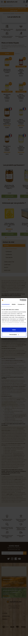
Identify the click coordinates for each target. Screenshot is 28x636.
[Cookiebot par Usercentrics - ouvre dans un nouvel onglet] (20, 300)
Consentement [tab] (6, 304)
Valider (14, 329)
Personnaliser (14, 334)
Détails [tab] (14, 304)
